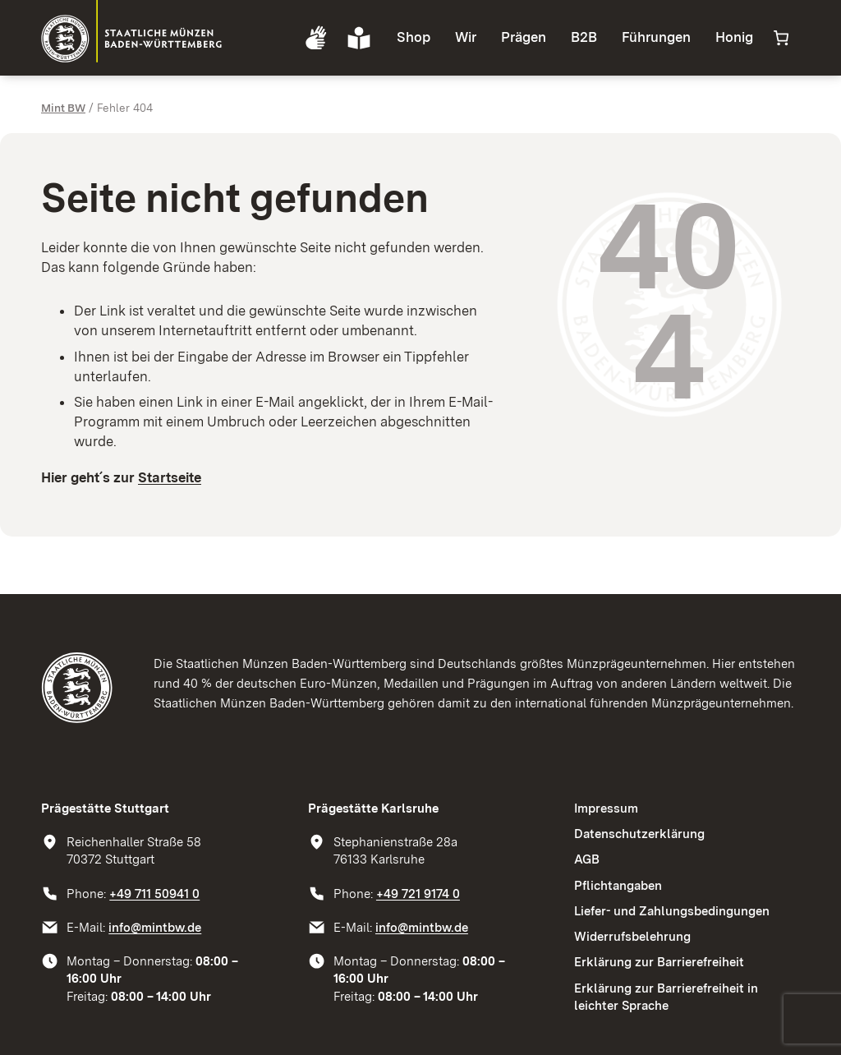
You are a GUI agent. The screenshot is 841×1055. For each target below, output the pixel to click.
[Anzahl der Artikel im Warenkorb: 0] (780, 38)
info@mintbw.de (154, 927)
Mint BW (63, 107)
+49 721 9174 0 (418, 893)
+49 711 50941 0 (154, 893)
